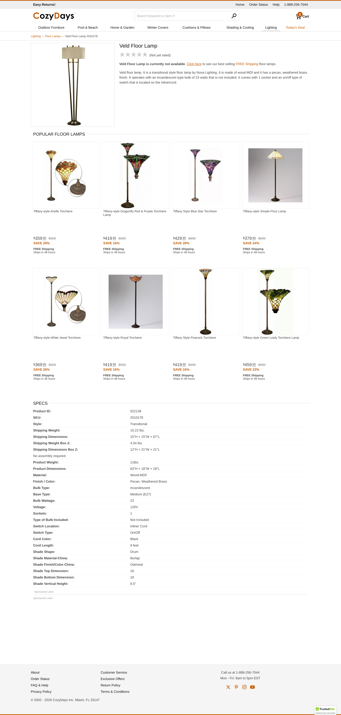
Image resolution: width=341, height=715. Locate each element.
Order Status (258, 4)
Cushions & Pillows (196, 27)
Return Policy (110, 685)
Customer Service (114, 672)
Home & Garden (122, 27)
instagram (244, 687)
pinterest (236, 687)
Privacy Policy (41, 691)
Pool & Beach (88, 27)
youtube (252, 687)
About (35, 672)
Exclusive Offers (113, 679)
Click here (194, 64)
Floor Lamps (53, 36)
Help (276, 4)
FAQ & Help (39, 685)
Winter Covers (157, 27)
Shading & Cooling (240, 27)
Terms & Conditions (115, 691)
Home (240, 4)
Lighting (271, 27)
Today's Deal (295, 27)
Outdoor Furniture (51, 27)
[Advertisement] (170, 630)
